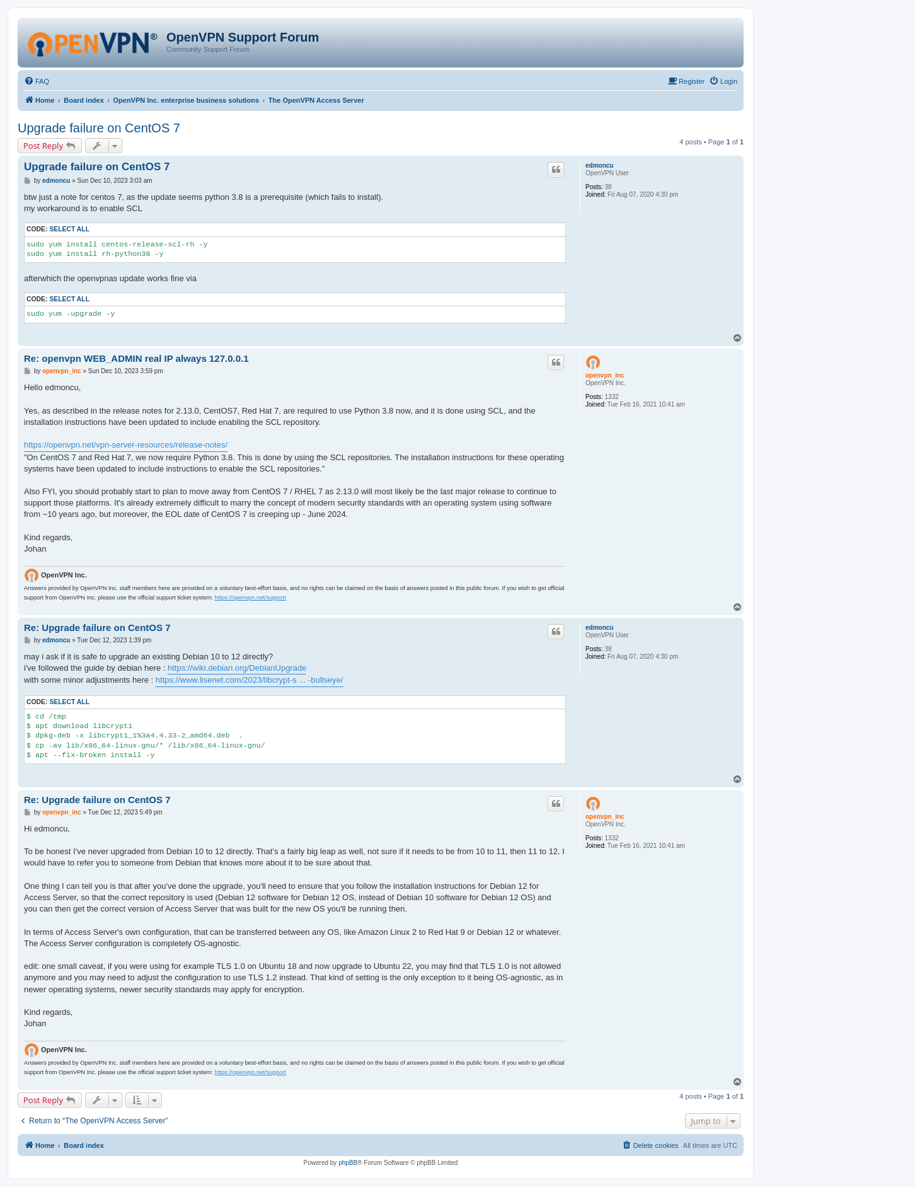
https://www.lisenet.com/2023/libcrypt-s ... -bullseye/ (249, 680)
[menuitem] (36, 81)
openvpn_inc (604, 375)
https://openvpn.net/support (250, 597)
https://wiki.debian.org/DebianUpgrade (237, 668)
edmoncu (599, 165)
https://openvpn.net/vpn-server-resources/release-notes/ (125, 444)
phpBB (347, 1162)
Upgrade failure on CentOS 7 (99, 128)
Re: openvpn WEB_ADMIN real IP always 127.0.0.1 (136, 358)
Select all (69, 229)
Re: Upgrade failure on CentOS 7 (97, 627)
